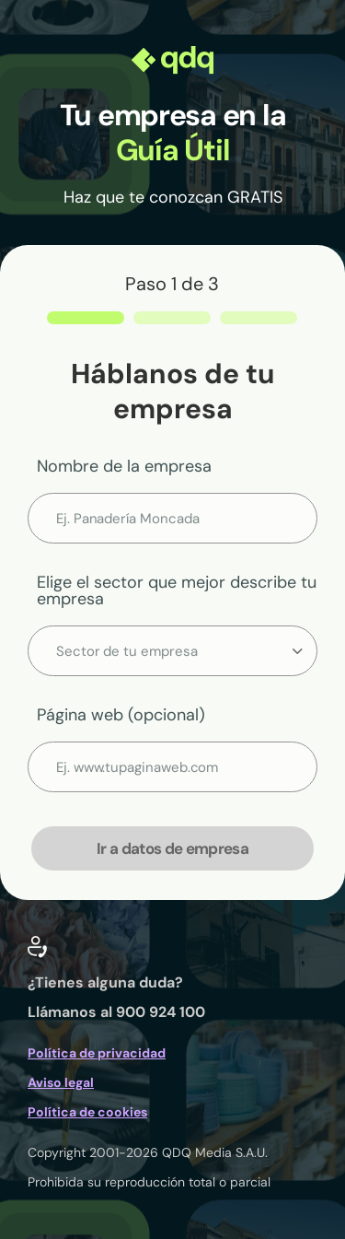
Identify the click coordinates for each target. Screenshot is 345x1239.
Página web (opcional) (121, 715)
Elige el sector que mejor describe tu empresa (176, 590)
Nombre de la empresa (124, 466)
